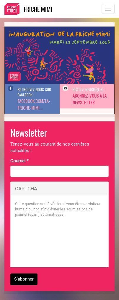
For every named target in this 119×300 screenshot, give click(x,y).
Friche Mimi (38, 9)
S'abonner (24, 279)
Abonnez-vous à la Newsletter (90, 99)
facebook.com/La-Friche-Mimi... (34, 104)
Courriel (19, 161)
